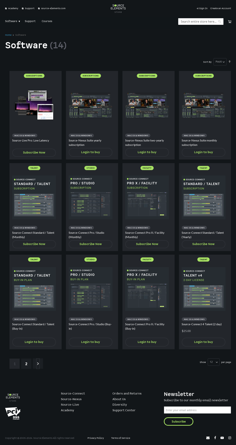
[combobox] (201, 21)
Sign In (203, 8)
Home (8, 35)
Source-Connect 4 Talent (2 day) (202, 324)
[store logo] (118, 8)
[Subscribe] (178, 421)
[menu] (118, 21)
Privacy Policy (95, 438)
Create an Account (220, 8)
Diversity (119, 404)
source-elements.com (53, 8)
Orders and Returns (127, 393)
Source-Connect (73, 393)
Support (29, 8)
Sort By (207, 62)
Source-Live (70, 404)
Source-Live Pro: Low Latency (30, 140)
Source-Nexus (71, 399)
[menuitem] (12, 21)
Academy (13, 8)
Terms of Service (120, 438)
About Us (119, 399)
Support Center (124, 410)
